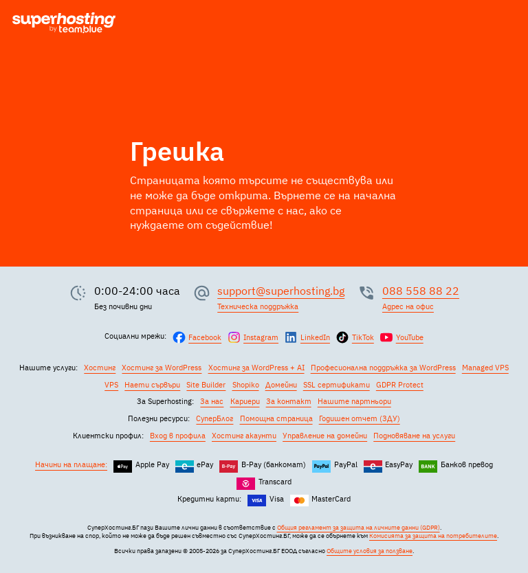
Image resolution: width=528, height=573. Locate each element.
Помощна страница (276, 418)
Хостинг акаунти (244, 435)
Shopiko (245, 385)
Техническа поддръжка (257, 306)
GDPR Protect (400, 385)
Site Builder (206, 385)
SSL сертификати (336, 385)
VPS (111, 385)
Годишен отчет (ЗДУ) (359, 418)
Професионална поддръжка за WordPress (383, 367)
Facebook (204, 337)
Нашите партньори (354, 401)
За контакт (288, 401)
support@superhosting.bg (280, 290)
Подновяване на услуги (414, 435)
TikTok (363, 337)
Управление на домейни (325, 435)
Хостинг (100, 367)
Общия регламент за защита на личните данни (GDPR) (358, 528)
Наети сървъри (152, 385)
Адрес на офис (408, 306)
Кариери (245, 401)
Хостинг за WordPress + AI (256, 367)
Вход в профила (178, 435)
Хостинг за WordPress (161, 367)
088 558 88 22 (420, 290)
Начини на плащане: (71, 464)
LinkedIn (315, 337)
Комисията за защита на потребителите (433, 536)
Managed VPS (485, 367)
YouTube (410, 337)
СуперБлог (214, 418)
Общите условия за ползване (369, 551)
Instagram (260, 337)
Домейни (281, 385)
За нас (211, 401)
